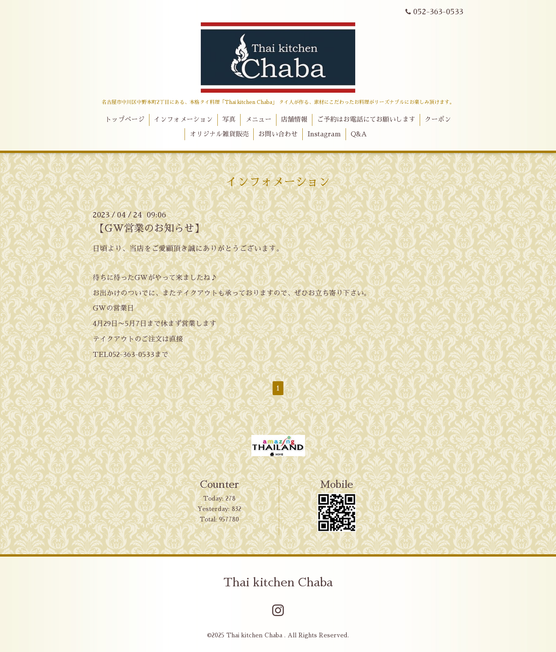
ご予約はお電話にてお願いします (366, 119)
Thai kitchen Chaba (278, 582)
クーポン (438, 119)
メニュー (258, 119)
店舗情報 (294, 119)
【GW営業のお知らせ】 (149, 228)
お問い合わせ (278, 134)
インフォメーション (183, 119)
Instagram (324, 134)
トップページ (124, 119)
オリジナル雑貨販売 (219, 134)
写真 (229, 119)
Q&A (359, 134)
